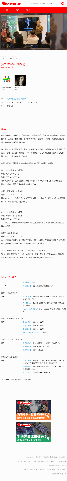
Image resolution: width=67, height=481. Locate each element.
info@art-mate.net (57, 469)
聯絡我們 (46, 457)
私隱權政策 (53, 457)
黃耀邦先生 (27, 325)
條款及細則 (62, 457)
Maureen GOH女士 (30, 308)
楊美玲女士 (27, 296)
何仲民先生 (27, 302)
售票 (28, 9)
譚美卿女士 (27, 286)
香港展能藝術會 (7, 67)
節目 (8, 9)
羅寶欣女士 (27, 350)
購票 (18, 9)
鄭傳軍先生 (27, 366)
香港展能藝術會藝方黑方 (16, 99)
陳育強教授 (27, 372)
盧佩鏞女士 (27, 329)
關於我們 (38, 457)
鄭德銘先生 (27, 343)
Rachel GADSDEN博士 (31, 332)
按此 (64, 465)
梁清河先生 (27, 360)
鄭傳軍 (17, 88)
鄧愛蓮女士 (27, 346)
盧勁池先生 (27, 322)
